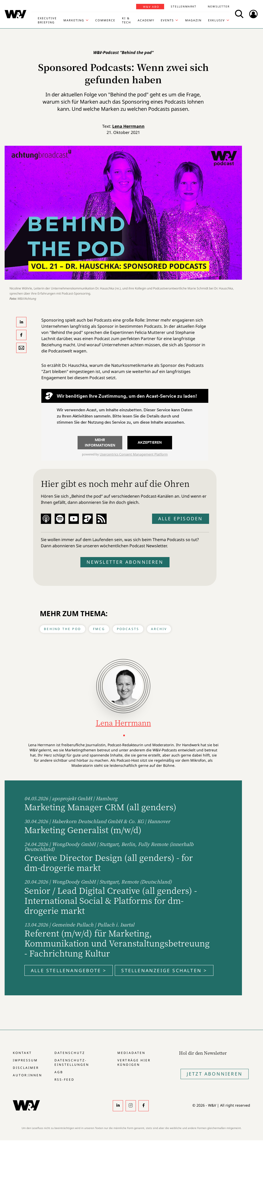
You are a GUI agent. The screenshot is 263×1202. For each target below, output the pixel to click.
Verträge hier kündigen (133, 1062)
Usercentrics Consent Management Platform (134, 454)
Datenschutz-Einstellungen (71, 1062)
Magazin (193, 20)
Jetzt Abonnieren (214, 1074)
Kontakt (22, 1053)
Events (167, 20)
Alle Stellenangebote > (68, 970)
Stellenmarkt (183, 6)
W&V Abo (151, 6)
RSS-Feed (64, 1079)
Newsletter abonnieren (125, 562)
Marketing (73, 20)
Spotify (60, 519)
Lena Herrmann (128, 126)
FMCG (99, 629)
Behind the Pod (62, 629)
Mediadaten (131, 1053)
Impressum (25, 1060)
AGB (58, 1072)
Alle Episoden (180, 518)
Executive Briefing (47, 20)
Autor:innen (27, 1075)
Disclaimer (26, 1068)
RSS (101, 519)
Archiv (159, 629)
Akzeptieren (150, 442)
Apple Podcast (46, 519)
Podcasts (128, 629)
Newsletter (219, 6)
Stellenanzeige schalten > (164, 970)
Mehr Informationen (100, 442)
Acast (87, 519)
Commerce (105, 20)
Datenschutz (69, 1053)
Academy (146, 20)
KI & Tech (126, 20)
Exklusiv (216, 20)
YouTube (74, 519)
